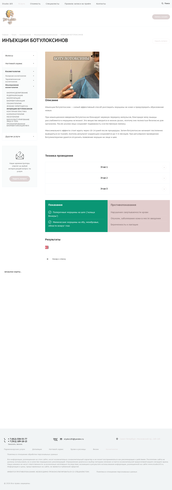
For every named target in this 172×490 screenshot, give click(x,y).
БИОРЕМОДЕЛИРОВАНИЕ (17, 93)
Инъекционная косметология (19, 86)
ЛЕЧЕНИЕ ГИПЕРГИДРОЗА (17, 106)
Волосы (21, 56)
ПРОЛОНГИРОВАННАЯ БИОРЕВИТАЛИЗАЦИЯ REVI (18, 125)
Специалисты (52, 3)
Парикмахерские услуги (14, 449)
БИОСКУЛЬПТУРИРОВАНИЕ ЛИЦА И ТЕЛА (18, 120)
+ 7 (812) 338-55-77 (17, 439)
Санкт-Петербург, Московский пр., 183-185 (140, 439)
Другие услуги (21, 136)
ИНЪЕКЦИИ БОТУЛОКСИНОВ (19, 109)
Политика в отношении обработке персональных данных (32, 454)
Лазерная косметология (19, 76)
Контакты (101, 3)
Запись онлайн (161, 17)
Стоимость (35, 3)
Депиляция (37, 449)
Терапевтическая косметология (19, 80)
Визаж (96, 449)
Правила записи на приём (78, 3)
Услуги (21, 3)
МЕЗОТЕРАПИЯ (13, 117)
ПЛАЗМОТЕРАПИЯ (14, 103)
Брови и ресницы (78, 449)
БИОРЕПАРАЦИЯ (13, 98)
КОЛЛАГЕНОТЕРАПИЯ (15, 114)
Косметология (21, 71)
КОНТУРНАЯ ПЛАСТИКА (17, 111)
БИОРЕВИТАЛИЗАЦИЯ (16, 101)
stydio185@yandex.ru (74, 439)
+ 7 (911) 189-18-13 (17, 441)
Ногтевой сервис (21, 63)
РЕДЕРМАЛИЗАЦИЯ (15, 95)
